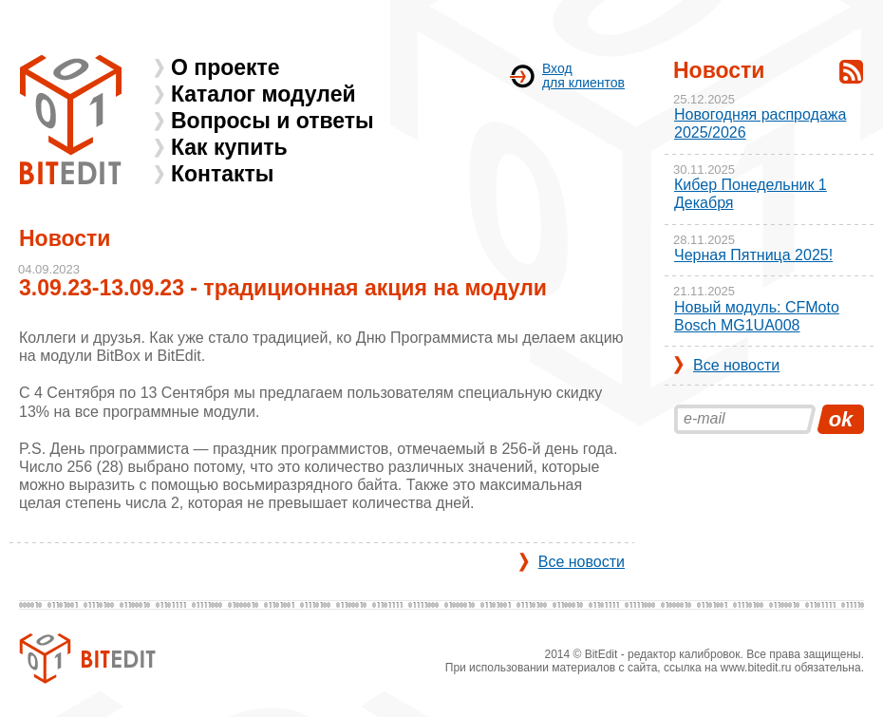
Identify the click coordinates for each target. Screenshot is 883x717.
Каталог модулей (263, 94)
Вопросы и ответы (272, 120)
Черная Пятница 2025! (753, 255)
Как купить (229, 147)
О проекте (225, 67)
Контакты (222, 173)
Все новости (581, 562)
